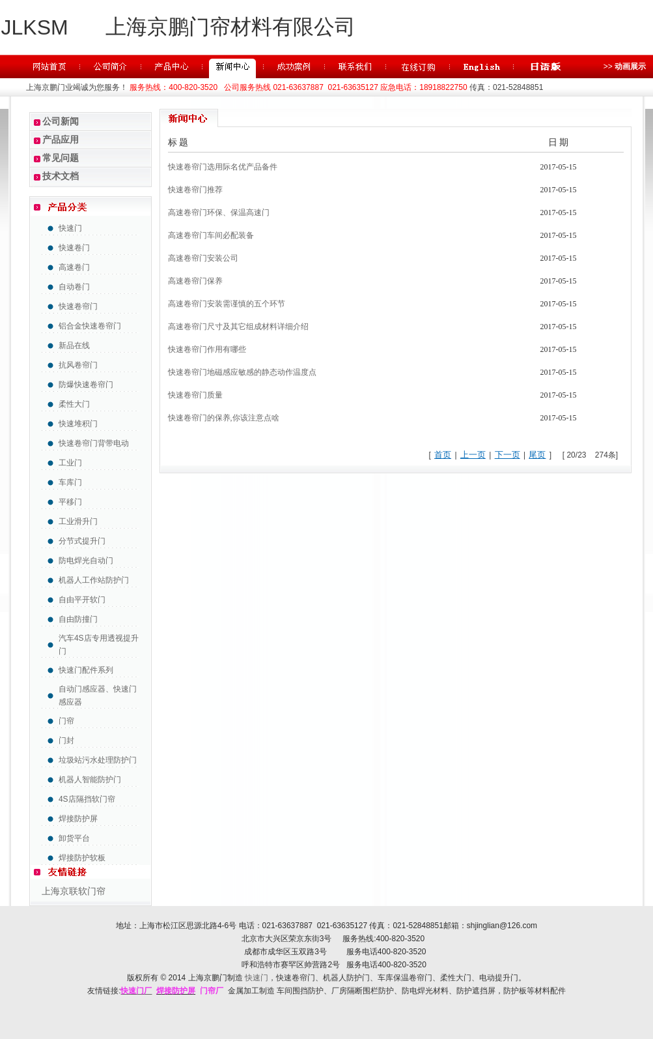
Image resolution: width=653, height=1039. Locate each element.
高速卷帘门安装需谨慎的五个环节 (226, 303)
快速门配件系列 (86, 670)
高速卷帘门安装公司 (203, 258)
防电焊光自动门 (86, 560)
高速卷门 (74, 267)
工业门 (70, 462)
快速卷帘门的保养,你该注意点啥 (223, 417)
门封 (66, 740)
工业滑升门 (78, 521)
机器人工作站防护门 (94, 580)
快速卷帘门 (78, 306)
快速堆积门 (78, 423)
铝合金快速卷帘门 (90, 325)
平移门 (70, 501)
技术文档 (60, 176)
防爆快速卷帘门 (86, 384)
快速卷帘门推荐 (195, 189)
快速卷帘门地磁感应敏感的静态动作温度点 (242, 372)
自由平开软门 (82, 599)
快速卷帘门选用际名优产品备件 (222, 166)
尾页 (537, 455)
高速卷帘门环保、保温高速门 (219, 212)
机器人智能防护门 (90, 779)
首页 (442, 455)
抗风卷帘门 (78, 365)
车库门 (70, 482)
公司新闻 (60, 121)
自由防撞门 (78, 619)
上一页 (473, 455)
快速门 (70, 228)
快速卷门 (74, 247)
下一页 (507, 455)
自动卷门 (74, 286)
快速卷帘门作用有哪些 (207, 349)
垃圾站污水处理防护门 (98, 760)
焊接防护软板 (82, 857)
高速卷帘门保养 (195, 280)
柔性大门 (74, 404)
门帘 (66, 720)
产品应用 (60, 139)
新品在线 (74, 345)
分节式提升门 (82, 541)
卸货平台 (74, 838)
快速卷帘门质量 (195, 395)
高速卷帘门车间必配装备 (211, 235)
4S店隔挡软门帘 (87, 799)
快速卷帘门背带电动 (94, 443)
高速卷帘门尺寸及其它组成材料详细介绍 (238, 326)
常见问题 (60, 158)
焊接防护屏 (78, 818)
